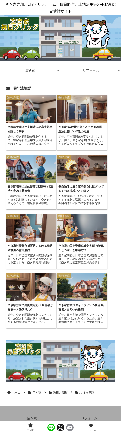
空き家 (32, 418)
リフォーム (89, 418)
